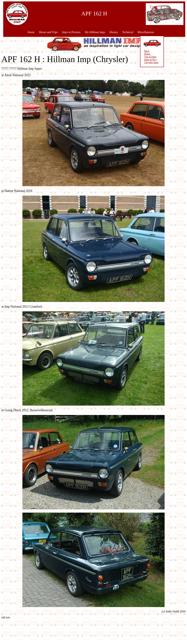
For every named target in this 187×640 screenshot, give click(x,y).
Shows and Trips (48, 32)
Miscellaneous (145, 32)
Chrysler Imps (136, 62)
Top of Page (135, 56)
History (113, 32)
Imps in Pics (135, 59)
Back (131, 51)
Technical (127, 32)
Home (31, 32)
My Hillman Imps (95, 32)
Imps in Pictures (71, 32)
